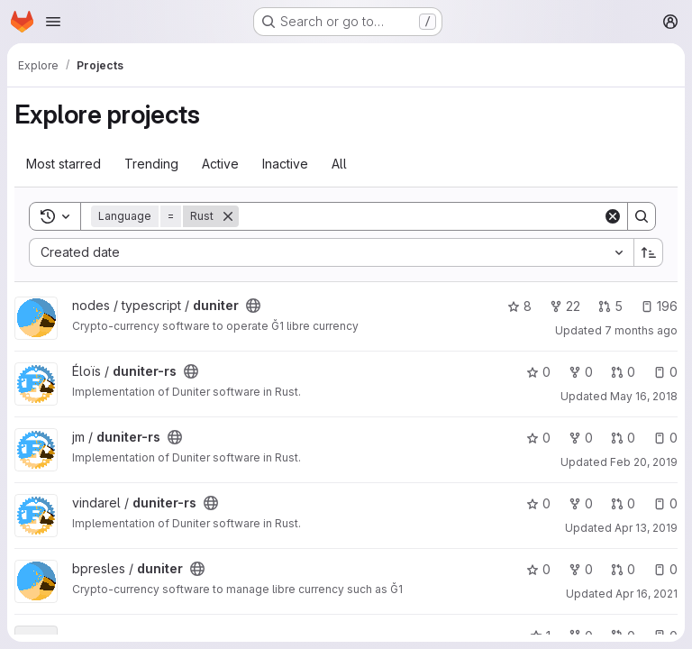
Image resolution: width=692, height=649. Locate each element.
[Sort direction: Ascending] (648, 252)
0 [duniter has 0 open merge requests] (623, 569)
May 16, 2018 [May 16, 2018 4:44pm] (644, 396)
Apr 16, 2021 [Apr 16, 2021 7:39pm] (646, 593)
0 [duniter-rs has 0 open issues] (665, 371)
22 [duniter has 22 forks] (565, 306)
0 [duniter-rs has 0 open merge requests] (623, 371)
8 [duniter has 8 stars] (519, 306)
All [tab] (339, 163)
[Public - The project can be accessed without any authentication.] (253, 305)
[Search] (420, 216)
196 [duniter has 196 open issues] (659, 306)
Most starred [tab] (63, 163)
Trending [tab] (151, 163)
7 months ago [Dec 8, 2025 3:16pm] (641, 330)
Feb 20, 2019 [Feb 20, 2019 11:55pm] (644, 462)
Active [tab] (220, 163)
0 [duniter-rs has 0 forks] (581, 371)
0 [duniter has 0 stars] (538, 569)
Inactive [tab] (285, 163)
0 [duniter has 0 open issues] (665, 569)
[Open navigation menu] (53, 21)
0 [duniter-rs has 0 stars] (538, 371)
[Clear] (613, 216)
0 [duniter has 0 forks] (581, 569)
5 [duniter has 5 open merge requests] (610, 306)
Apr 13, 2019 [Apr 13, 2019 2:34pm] (646, 528)
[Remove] (228, 216)
